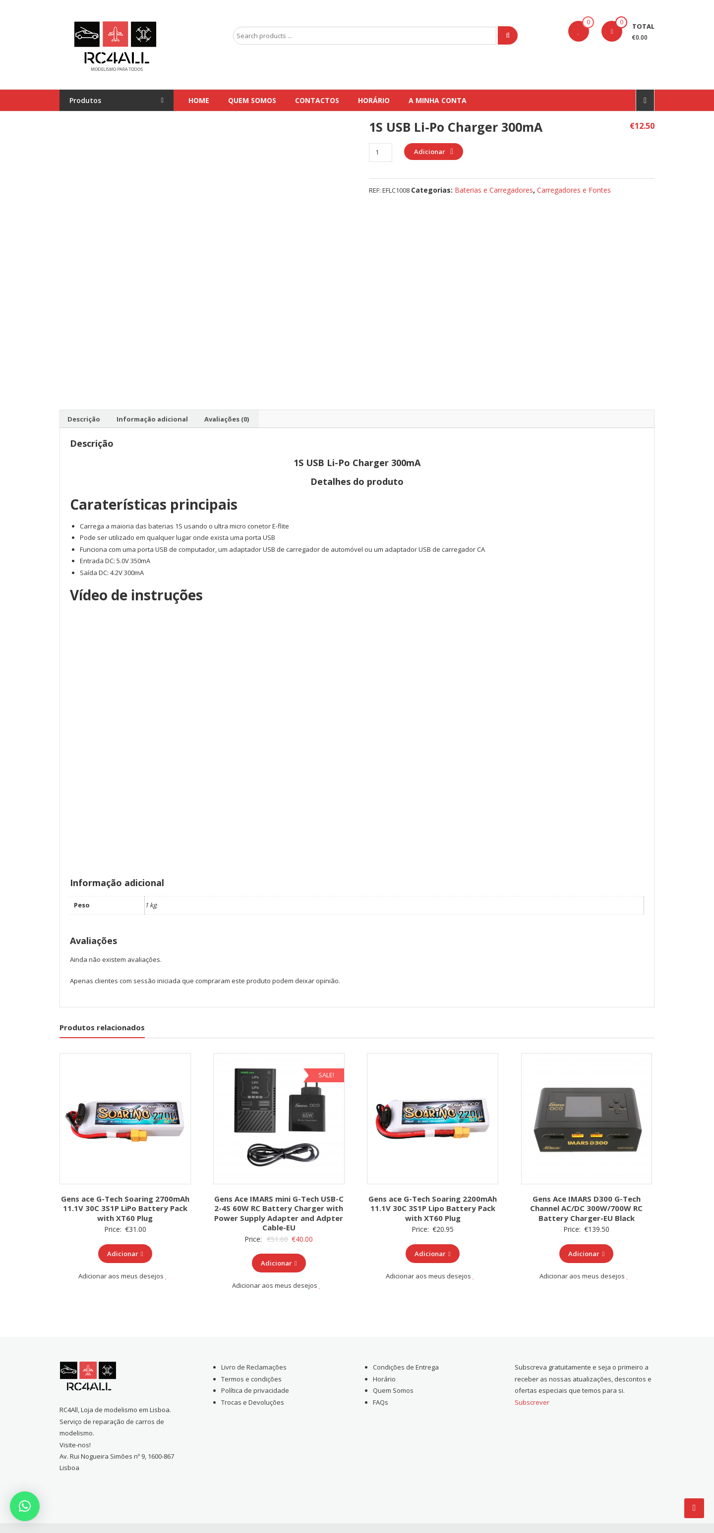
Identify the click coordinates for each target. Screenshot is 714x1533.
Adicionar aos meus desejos (122, 1275)
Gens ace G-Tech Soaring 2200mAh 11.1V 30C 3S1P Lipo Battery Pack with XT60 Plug (432, 1208)
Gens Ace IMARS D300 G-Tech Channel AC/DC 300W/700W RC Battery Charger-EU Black (586, 1208)
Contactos (317, 100)
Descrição (83, 419)
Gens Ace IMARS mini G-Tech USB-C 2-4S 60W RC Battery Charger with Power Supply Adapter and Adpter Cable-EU (279, 1213)
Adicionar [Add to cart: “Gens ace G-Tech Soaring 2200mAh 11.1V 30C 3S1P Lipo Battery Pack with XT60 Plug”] (433, 1253)
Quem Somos (252, 100)
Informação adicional (152, 419)
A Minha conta (438, 100)
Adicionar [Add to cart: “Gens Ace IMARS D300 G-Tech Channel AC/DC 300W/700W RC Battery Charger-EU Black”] (586, 1253)
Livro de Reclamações (254, 1367)
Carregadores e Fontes (574, 190)
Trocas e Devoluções (252, 1402)
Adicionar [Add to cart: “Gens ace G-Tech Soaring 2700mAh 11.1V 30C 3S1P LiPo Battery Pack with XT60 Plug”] (125, 1253)
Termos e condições (251, 1378)
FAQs (380, 1402)
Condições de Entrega (406, 1367)
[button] (25, 1506)
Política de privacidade (255, 1390)
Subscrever (532, 1402)
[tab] (84, 419)
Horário (374, 100)
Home (198, 100)
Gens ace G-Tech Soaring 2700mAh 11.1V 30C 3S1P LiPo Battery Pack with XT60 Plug (125, 1208)
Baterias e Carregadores (494, 190)
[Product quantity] (380, 152)
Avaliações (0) (226, 419)
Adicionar (429, 151)
